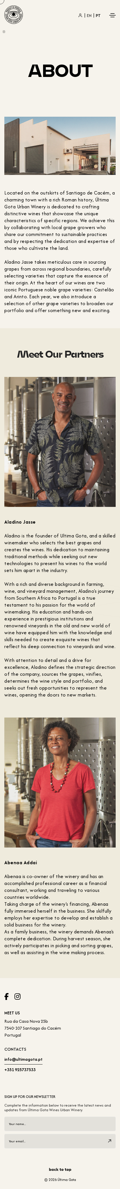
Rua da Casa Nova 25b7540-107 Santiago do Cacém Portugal (32, 1028)
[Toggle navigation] (112, 15)
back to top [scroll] (60, 1169)
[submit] (109, 1141)
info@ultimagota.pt (23, 1059)
